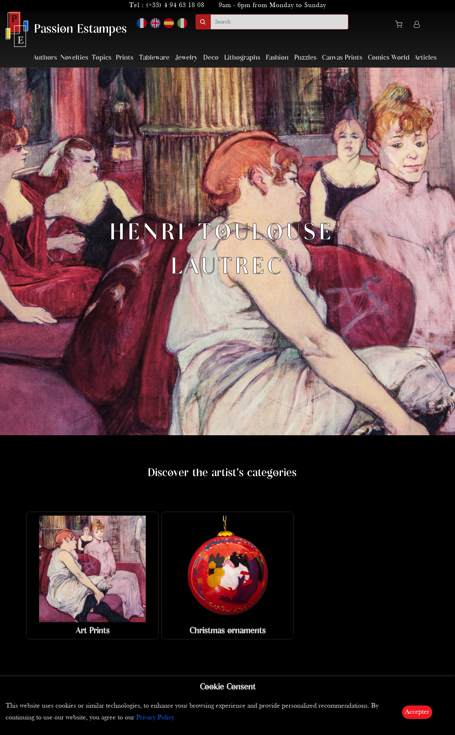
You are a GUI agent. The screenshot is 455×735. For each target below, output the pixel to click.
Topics (101, 58)
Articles (425, 58)
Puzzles (305, 58)
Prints (124, 58)
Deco (211, 58)
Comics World (389, 58)
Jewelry (186, 58)
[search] (279, 22)
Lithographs (242, 58)
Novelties (74, 58)
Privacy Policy (155, 717)
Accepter (417, 712)
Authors (45, 58)
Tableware (154, 58)
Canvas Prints (342, 58)
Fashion (277, 58)
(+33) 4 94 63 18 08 (175, 5)
